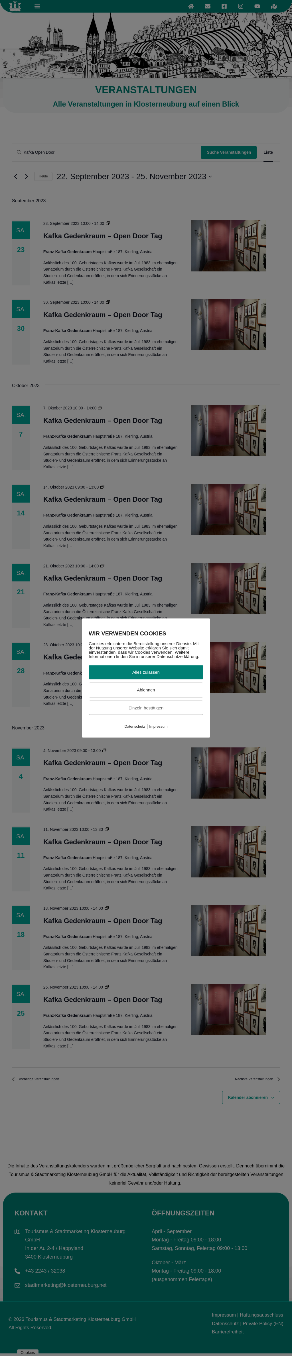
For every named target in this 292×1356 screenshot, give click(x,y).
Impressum (158, 726)
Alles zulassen (146, 672)
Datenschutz (134, 726)
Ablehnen (146, 689)
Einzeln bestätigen (146, 707)
